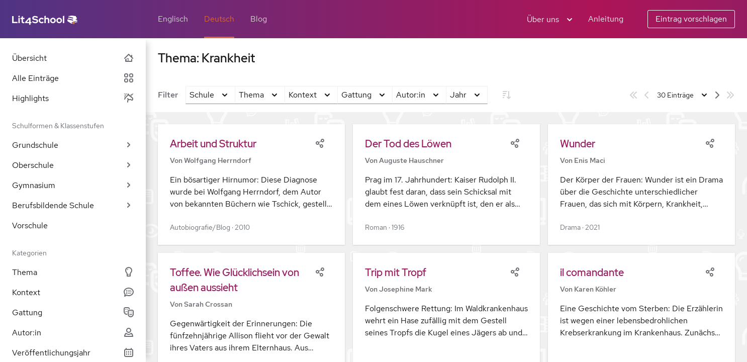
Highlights (73, 98)
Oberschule (73, 165)
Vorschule (30, 225)
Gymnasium (73, 185)
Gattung (73, 312)
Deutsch (219, 19)
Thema (73, 272)
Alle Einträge (73, 78)
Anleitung (605, 19)
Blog (258, 19)
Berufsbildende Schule (73, 205)
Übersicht (73, 58)
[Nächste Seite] (717, 95)
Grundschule (73, 145)
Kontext (73, 292)
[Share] (320, 142)
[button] (251, 184)
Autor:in (73, 332)
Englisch (173, 19)
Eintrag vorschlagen (691, 19)
